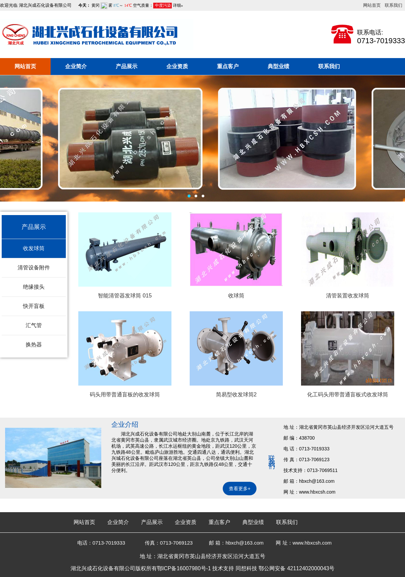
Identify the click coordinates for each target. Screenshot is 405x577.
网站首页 (372, 5)
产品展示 (126, 66)
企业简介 (76, 66)
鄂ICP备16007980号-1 (184, 568)
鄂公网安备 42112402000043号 (296, 568)
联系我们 (393, 5)
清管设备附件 (34, 267)
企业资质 (177, 66)
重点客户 (228, 66)
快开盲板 (34, 306)
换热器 (34, 344)
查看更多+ (239, 488)
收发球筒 (34, 248)
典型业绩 (278, 66)
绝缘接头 (34, 287)
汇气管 (34, 325)
